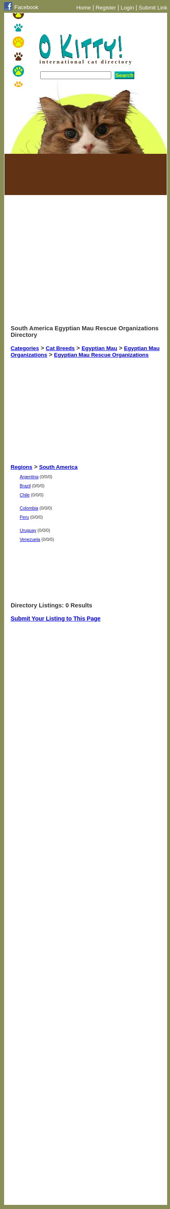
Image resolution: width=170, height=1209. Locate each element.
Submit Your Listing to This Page (56, 618)
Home (83, 8)
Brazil (25, 485)
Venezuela (30, 539)
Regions (21, 467)
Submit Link (153, 8)
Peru (24, 517)
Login (127, 8)
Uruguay (28, 530)
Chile (25, 494)
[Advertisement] (52, 174)
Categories (25, 348)
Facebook (26, 7)
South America (58, 467)
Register (106, 8)
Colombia (29, 508)
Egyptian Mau (99, 348)
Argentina (29, 476)
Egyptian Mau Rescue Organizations (101, 355)
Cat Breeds (60, 348)
